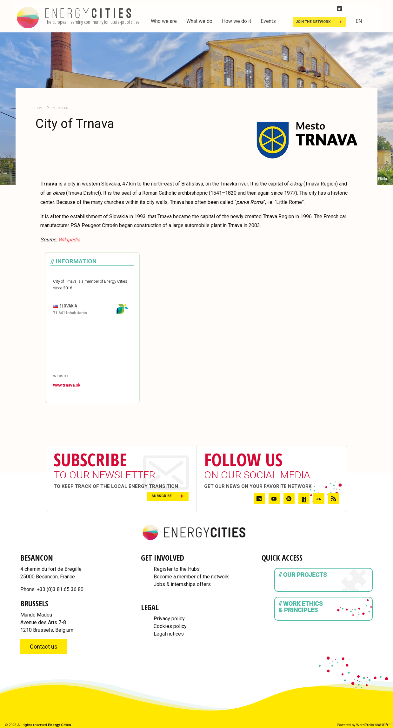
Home (40, 108)
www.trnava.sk (66, 385)
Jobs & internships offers (182, 584)
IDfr (385, 725)
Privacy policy (169, 619)
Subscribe (161, 496)
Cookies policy (170, 626)
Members (60, 108)
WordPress (365, 725)
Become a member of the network (191, 577)
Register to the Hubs (177, 569)
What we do (199, 21)
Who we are (164, 21)
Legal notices (169, 634)
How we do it (236, 21)
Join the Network (313, 22)
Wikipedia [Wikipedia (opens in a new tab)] (69, 240)
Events (268, 21)
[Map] (92, 345)
